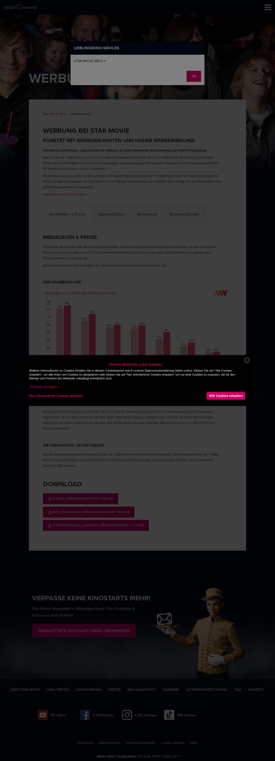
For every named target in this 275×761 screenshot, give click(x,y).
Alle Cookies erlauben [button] (226, 396)
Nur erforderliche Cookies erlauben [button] (56, 396)
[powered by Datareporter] (247, 363)
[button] (43, 386)
